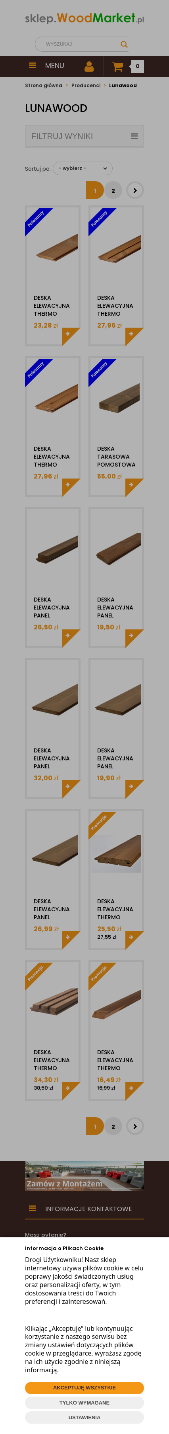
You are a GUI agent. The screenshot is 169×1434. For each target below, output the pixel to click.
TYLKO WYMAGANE (84, 1403)
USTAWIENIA (85, 1417)
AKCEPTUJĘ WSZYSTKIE (84, 1388)
